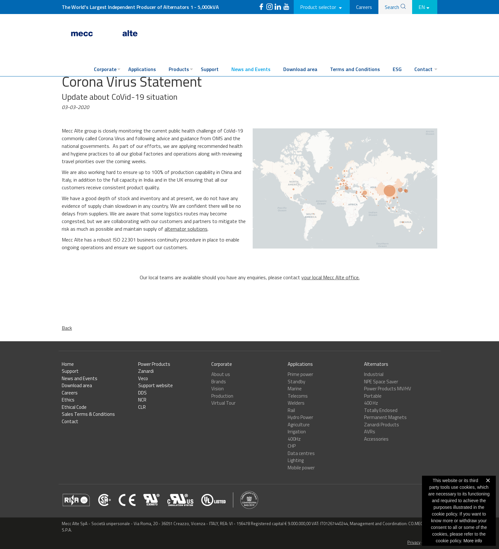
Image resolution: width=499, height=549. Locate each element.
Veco (143, 378)
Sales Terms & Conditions (88, 414)
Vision (217, 388)
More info (472, 540)
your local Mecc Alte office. (330, 291)
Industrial (373, 374)
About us (220, 374)
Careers (364, 7)
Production (222, 396)
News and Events (251, 69)
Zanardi (146, 371)
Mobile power (301, 467)
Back (67, 328)
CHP (292, 446)
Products (179, 69)
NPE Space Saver (381, 381)
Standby (296, 381)
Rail (291, 410)
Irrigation (297, 431)
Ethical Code (74, 407)
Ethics (68, 399)
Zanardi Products (381, 424)
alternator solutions (186, 229)
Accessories (376, 439)
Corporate (105, 69)
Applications (142, 69)
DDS (142, 392)
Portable (373, 396)
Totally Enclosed (380, 410)
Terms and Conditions (355, 69)
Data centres (301, 453)
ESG (397, 69)
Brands (218, 381)
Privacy (413, 542)
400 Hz (371, 403)
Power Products (154, 364)
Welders (296, 403)
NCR (142, 399)
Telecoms (298, 396)
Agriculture (299, 424)
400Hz (294, 439)
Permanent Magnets (385, 417)
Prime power (300, 374)
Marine (295, 388)
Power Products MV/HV (387, 388)
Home (68, 364)
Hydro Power (300, 417)
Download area (300, 69)
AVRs (369, 431)
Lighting (296, 460)
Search (392, 7)
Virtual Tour (223, 403)
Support (210, 69)
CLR (142, 407)
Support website (155, 385)
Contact (423, 69)
